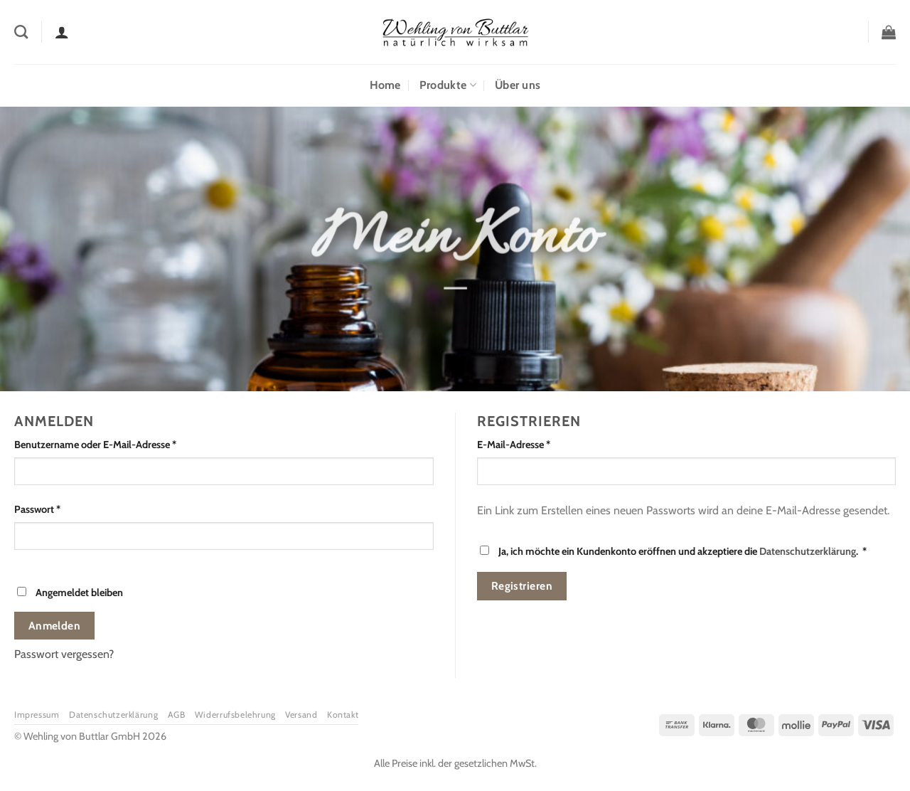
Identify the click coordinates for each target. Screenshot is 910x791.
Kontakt (342, 714)
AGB (177, 714)
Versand (301, 714)
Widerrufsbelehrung (235, 714)
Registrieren (522, 586)
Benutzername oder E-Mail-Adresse (121, 444)
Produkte (447, 85)
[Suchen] (21, 31)
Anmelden (54, 625)
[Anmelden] (62, 32)
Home (385, 85)
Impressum (37, 714)
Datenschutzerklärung (807, 551)
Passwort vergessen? (64, 654)
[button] (889, 32)
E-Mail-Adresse (539, 444)
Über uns (518, 85)
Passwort (63, 508)
